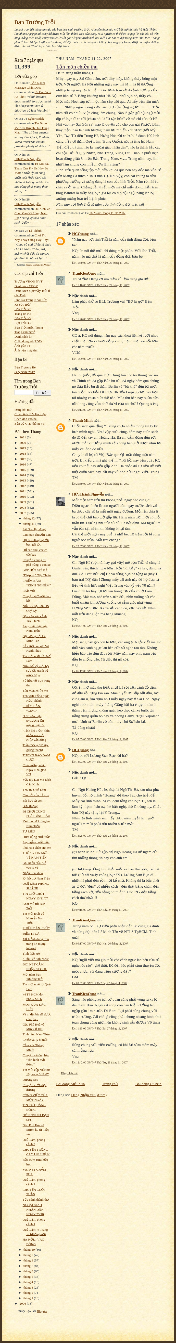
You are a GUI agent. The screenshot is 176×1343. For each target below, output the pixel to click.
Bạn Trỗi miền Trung (28, 327)
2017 (23, 459)
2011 (23, 491)
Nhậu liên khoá (33, 873)
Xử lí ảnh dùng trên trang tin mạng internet (36, 943)
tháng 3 (29, 1287)
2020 (23, 443)
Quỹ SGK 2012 (24, 372)
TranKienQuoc (84, 273)
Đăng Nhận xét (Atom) (89, 1095)
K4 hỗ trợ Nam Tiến (36, 878)
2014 (23, 475)
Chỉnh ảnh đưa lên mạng (30, 414)
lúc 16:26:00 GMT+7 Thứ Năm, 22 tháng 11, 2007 (100, 319)
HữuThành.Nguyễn (27, 159)
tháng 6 (29, 1271)
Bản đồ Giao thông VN (29, 423)
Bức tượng (30, 806)
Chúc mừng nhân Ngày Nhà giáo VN (34, 769)
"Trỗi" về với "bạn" (36, 959)
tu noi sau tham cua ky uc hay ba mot (32, 168)
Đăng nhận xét (69, 1073)
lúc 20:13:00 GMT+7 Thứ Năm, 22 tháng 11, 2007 (100, 409)
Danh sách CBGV (26, 286)
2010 (23, 496)
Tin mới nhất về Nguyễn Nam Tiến (33, 918)
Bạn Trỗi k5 (22, 318)
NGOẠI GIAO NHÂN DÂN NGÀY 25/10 (33, 1209)
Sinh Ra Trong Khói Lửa (30, 300)
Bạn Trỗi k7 (22, 309)
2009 (23, 502)
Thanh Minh (82, 420)
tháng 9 (29, 1255)
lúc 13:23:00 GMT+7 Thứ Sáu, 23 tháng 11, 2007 (100, 761)
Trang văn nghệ (24, 332)
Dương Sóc (30, 1079)
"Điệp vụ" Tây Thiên (37, 575)
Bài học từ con (32, 800)
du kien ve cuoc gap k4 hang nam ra (32, 213)
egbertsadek (36, 118)
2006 (23, 1303)
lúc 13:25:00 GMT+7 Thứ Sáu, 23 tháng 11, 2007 (100, 835)
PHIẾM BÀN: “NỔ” (36, 928)
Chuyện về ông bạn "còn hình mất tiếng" (36, 1059)
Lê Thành (35, 230)
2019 (23, 448)
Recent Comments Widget (38, 265)
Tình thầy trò (31, 953)
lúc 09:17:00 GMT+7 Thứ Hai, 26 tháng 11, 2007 (100, 943)
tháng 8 (29, 1260)
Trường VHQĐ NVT (28, 281)
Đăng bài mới (23, 410)
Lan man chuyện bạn (36, 534)
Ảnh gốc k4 (22, 346)
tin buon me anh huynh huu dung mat (31, 127)
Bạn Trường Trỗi (34, 22)
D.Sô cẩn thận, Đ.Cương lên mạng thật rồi (33, 720)
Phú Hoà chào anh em (37, 847)
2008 (23, 507)
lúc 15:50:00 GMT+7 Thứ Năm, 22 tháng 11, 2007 (100, 262)
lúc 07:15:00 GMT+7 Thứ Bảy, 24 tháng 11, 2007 (100, 909)
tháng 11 (30, 524)
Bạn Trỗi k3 (22, 323)
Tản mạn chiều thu (35, 691)
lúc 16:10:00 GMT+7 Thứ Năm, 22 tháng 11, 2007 (100, 285)
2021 (23, 437)
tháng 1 (29, 1298)
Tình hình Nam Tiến (36, 1034)
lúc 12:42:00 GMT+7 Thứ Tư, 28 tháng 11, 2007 (100, 1062)
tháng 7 (29, 1266)
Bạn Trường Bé (25, 367)
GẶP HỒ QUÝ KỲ (35, 570)
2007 (23, 513)
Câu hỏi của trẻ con (36, 795)
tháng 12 (30, 518)
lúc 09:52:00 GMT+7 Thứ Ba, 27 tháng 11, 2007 (99, 983)
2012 (23, 486)
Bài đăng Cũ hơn (148, 1084)
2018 (23, 453)
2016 (23, 464)
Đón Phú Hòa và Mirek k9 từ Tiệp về (36, 1129)
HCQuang (80, 234)
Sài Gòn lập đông (34, 529)
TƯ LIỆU (29, 831)
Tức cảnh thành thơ (36, 1199)
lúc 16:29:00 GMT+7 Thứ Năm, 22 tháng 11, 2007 (100, 358)
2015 (23, 470)
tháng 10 (30, 1249)
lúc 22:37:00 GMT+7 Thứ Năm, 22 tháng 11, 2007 (100, 546)
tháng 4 (29, 1282)
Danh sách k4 (23, 336)
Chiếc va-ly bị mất (35, 1040)
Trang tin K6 (22, 313)
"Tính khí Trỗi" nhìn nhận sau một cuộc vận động (36, 735)
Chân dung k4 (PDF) (28, 341)
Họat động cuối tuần (36, 837)
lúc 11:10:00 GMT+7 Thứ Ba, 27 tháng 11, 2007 (99, 1028)
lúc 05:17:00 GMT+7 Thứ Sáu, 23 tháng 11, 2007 (100, 671)
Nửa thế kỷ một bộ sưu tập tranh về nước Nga (36, 670)
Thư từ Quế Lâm (34, 790)
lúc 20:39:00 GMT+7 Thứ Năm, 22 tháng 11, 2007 (100, 483)
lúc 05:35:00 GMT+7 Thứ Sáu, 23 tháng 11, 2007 (100, 739)
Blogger (42, 1311)
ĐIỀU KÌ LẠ (31, 933)
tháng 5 (29, 1276)
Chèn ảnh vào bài (26, 419)
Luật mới (29, 591)
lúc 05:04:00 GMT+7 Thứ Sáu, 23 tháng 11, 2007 (100, 625)
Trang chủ (110, 1084)
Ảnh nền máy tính (26, 350)
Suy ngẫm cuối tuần (36, 842)
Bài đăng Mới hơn (70, 1084)
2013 (23, 480)
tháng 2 (29, 1292)
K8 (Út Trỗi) (22, 304)
